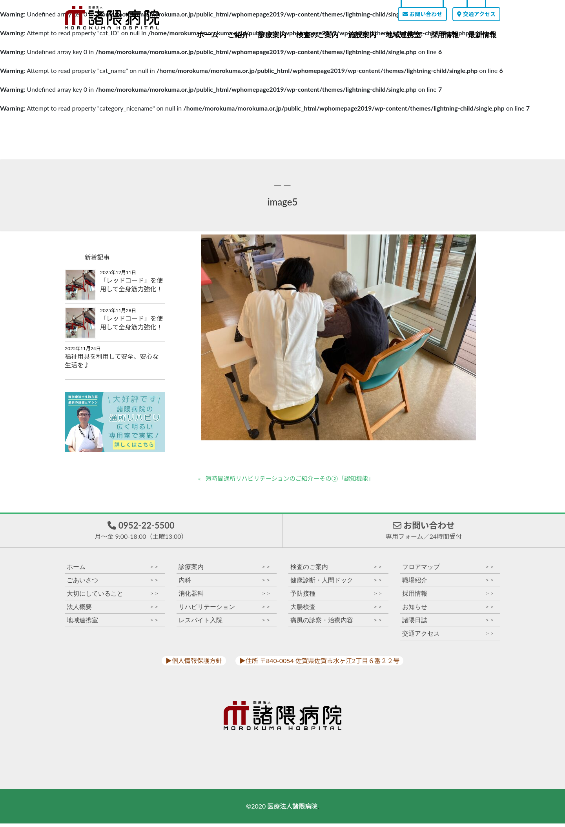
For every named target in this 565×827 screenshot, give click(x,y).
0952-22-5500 (141, 532)
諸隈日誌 (448, 623)
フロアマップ (448, 570)
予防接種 (336, 597)
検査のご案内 (317, 35)
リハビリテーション (225, 610)
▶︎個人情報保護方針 (194, 664)
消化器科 (225, 597)
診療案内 (272, 35)
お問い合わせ (422, 14)
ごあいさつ (113, 583)
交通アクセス (476, 14)
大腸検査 (336, 610)
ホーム (207, 35)
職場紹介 (448, 583)
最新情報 (482, 35)
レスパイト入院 (225, 623)
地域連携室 (403, 35)
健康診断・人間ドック (336, 583)
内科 (225, 583)
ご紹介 (238, 35)
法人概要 (113, 610)
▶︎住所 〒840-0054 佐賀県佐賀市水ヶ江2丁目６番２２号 (319, 664)
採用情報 (444, 35)
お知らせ (448, 610)
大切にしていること (113, 597)
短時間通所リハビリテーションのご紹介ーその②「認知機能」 (294, 478)
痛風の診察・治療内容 (336, 623)
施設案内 (362, 35)
